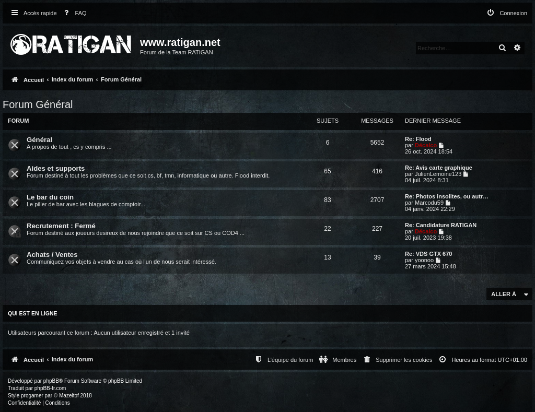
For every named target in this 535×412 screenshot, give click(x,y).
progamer (32, 395)
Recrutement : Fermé (61, 226)
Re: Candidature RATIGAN (440, 225)
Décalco (426, 145)
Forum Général (38, 104)
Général (39, 140)
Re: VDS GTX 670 (428, 254)
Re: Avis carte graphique (438, 167)
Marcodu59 (429, 202)
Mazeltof (69, 395)
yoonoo (424, 260)
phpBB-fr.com (50, 388)
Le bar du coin (50, 197)
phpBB (51, 381)
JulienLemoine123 (438, 174)
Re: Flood (418, 139)
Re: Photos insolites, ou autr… (447, 196)
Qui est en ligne (32, 313)
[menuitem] (73, 13)
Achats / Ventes (52, 254)
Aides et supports (56, 168)
